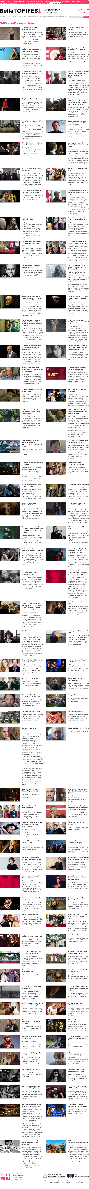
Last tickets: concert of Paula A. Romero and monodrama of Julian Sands (32, 347)
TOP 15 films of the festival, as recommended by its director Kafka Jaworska (78, 267)
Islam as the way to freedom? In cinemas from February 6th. (32, 1004)
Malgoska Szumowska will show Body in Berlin (32, 1037)
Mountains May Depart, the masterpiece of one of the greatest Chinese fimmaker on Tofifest (32, 443)
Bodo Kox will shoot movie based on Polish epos (76, 842)
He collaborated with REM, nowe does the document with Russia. (78, 858)
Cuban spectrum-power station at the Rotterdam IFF (32, 987)
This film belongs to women (31, 631)
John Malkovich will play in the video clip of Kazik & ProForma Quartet (78, 791)
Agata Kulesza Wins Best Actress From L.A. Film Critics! (77, 1105)
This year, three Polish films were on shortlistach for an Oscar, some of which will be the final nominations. (78, 1044)
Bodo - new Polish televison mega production (31, 806)
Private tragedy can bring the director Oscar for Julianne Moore (77, 916)
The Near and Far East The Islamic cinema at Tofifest (76, 504)
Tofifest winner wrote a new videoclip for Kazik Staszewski (78, 1141)
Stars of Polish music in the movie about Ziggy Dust (31, 1087)
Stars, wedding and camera (76, 695)
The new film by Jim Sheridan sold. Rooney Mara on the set (77, 1087)
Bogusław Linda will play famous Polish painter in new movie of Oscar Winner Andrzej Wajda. (78, 807)
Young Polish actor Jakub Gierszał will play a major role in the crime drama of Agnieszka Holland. (32, 795)
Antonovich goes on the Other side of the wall (32, 842)
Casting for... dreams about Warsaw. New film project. (77, 1070)
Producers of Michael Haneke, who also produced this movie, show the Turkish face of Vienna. (32, 1074)
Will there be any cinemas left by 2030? (78, 169)
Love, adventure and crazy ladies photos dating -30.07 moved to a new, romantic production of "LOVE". (78, 699)
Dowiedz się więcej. (55, 3)
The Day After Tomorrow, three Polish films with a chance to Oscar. (78, 1038)
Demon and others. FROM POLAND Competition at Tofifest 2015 (78, 321)
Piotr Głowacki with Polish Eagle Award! (32, 899)
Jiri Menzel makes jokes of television (76, 1004)
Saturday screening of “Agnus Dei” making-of (31, 169)
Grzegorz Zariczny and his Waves (78, 728)
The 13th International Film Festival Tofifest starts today (77, 242)
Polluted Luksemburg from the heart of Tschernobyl (78, 1054)
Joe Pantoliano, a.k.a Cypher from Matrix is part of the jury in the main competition (32, 298)
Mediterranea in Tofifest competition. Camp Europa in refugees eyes (31, 411)
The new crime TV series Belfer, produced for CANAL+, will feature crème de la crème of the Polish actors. (32, 683)
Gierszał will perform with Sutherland (30, 729)
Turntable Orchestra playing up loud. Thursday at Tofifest (32, 144)
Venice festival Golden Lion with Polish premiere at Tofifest (32, 549)
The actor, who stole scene (31, 711)
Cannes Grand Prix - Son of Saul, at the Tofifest (32, 390)
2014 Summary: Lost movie (30, 1069)
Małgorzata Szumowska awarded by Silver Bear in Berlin (32, 935)
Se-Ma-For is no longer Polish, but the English (77, 971)
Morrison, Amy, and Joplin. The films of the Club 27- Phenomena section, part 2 (77, 550)
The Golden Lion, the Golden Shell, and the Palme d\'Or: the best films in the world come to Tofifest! (32, 322)
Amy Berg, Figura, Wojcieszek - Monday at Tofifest (31, 219)
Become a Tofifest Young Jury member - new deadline (77, 368)
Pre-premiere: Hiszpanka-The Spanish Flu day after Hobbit (31, 1105)
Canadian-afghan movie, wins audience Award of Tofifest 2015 (32, 72)
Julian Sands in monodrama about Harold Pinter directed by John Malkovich (32, 369)
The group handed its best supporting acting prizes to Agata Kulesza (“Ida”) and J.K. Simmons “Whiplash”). (77, 1111)
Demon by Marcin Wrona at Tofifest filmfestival (30, 504)
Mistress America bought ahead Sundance (32, 1054)
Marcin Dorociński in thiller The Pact (78, 602)
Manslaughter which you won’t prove (78, 632)
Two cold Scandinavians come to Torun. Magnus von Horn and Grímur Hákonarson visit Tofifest (78, 74)
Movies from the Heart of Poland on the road (30, 877)
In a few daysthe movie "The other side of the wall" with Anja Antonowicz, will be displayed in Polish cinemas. (32, 847)
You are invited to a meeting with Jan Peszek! (31, 266)
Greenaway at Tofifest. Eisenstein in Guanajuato (76, 463)
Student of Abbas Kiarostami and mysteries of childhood (31, 696)
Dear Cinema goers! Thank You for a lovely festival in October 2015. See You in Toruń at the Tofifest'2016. (78, 34)
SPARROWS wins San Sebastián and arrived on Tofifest (78, 441)
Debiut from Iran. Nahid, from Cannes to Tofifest (31, 485)
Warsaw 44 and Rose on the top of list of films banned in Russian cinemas (32, 824)
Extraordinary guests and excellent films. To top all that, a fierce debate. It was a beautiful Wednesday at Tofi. (32, 197)
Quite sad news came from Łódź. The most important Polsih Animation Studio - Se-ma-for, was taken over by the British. (78, 976)
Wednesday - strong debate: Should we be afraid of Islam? (77, 219)
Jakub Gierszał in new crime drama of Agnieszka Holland (31, 790)
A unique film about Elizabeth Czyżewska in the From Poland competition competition (77, 347)
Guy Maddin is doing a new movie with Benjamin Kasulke (31, 858)
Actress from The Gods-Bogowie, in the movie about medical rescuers (77, 877)
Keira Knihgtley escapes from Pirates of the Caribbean (31, 952)
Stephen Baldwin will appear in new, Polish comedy (32, 661)
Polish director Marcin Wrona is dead (78, 528)
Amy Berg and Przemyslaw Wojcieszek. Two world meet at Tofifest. (78, 144)
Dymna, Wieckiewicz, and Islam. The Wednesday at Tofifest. (32, 191)
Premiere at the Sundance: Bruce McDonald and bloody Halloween (31, 1021)
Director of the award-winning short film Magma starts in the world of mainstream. (78, 829)
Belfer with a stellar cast (30, 678)
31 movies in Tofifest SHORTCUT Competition (32, 463)
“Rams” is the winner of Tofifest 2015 (32, 122)
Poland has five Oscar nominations (75, 1020)
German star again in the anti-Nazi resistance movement (78, 899)
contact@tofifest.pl (17, 1179)
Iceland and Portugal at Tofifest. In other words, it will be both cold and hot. (78, 298)
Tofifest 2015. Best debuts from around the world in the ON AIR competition (77, 411)
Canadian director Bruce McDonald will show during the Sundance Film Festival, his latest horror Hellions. (32, 1028)
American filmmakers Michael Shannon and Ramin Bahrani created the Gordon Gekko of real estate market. (78, 939)
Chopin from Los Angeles (30, 99)
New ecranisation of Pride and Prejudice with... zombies (78, 952)
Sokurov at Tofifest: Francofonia (78, 485)
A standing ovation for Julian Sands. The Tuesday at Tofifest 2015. (78, 192)
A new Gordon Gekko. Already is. (78, 935)
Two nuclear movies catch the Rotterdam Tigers (31, 971)
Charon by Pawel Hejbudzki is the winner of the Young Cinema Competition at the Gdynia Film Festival (32, 529)
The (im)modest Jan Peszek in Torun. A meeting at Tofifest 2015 (31, 243)
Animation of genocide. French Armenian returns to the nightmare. (32, 1142)
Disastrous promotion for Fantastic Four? (76, 679)
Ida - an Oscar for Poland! (30, 915)
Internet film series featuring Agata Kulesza (77, 661)
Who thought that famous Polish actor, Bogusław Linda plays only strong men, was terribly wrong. (78, 814)
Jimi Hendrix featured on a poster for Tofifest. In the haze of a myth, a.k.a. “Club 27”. (78, 572)
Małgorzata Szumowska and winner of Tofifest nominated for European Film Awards (31, 49)
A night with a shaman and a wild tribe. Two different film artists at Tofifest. (77, 122)
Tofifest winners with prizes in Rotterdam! (32, 975)
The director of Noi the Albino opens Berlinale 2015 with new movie (78, 988)
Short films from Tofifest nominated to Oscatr (30, 28)
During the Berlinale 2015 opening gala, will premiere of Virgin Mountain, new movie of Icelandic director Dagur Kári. (78, 994)
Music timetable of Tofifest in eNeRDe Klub (77, 390)
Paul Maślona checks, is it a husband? (76, 823)
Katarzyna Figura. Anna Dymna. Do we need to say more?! (78, 49)
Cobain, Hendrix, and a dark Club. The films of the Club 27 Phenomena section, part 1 (32, 572)
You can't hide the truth (76, 711)
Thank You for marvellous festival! (76, 28)
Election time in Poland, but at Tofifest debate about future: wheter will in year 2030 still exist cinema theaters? (78, 101)
